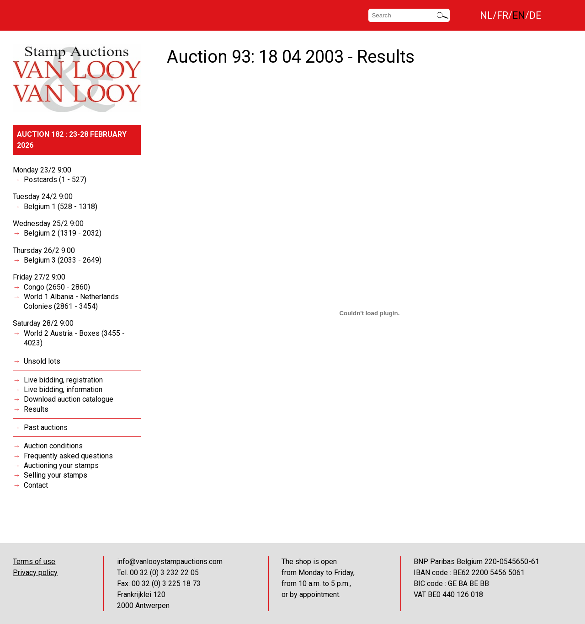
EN (518, 15)
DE (535, 15)
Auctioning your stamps (61, 465)
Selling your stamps (55, 475)
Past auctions (46, 427)
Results (36, 409)
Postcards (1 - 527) (55, 179)
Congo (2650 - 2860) (57, 287)
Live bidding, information (63, 389)
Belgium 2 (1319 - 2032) (62, 233)
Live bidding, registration (63, 380)
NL (486, 15)
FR (502, 15)
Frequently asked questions (68, 456)
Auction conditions (53, 445)
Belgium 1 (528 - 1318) (60, 206)
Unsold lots (42, 361)
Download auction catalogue (68, 399)
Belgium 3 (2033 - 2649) (62, 260)
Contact (36, 485)
